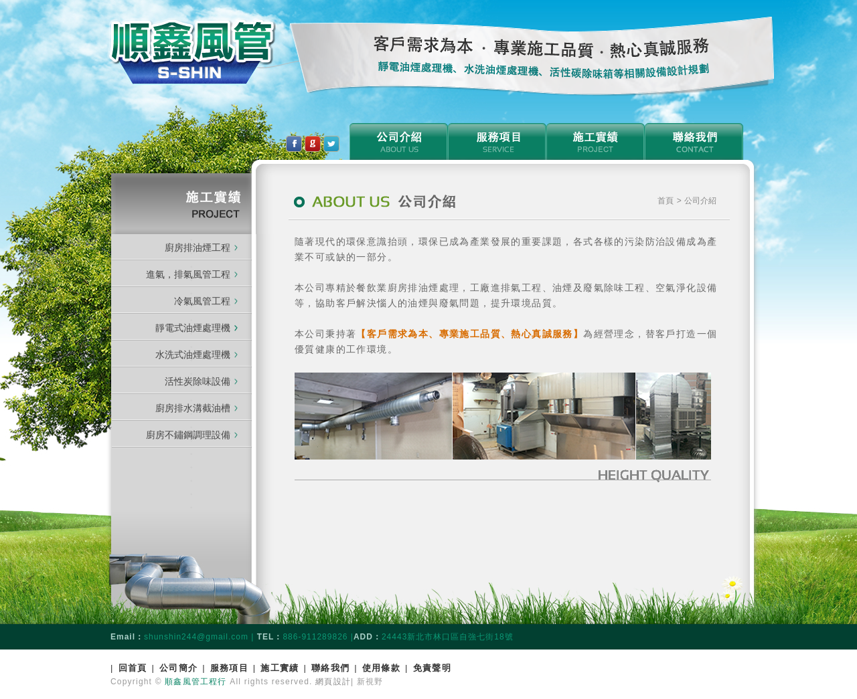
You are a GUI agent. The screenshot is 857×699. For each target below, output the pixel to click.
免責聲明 (432, 668)
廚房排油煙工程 (197, 247)
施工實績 (279, 668)
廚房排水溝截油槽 (192, 408)
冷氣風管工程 (202, 301)
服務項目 (229, 668)
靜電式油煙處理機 (196, 327)
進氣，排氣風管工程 (188, 274)
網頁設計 (333, 681)
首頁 (666, 200)
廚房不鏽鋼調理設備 (188, 434)
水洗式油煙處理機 (192, 354)
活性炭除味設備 (197, 381)
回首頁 (133, 668)
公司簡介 (178, 668)
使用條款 (381, 668)
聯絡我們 (330, 668)
